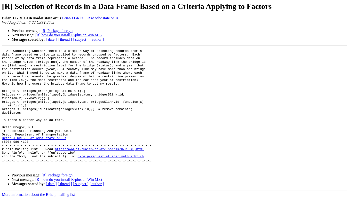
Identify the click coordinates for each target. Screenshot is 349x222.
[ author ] (96, 39)
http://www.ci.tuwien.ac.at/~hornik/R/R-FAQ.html (99, 169)
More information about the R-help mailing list (38, 218)
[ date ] (51, 39)
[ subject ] (80, 39)
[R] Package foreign (57, 31)
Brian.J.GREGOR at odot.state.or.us (90, 18)
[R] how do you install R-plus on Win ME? (68, 35)
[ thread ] (65, 39)
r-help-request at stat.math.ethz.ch (111, 178)
